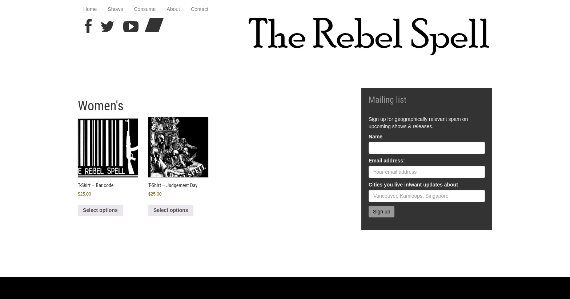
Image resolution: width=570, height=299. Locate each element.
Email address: (387, 161)
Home (90, 9)
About (173, 9)
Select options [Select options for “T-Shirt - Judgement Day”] (170, 210)
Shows (115, 9)
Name (375, 136)
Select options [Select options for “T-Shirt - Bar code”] (100, 210)
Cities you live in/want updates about (413, 185)
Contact (199, 9)
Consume (145, 9)
